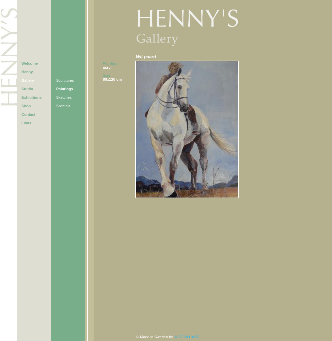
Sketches (64, 97)
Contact (28, 114)
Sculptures (65, 80)
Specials (63, 106)
